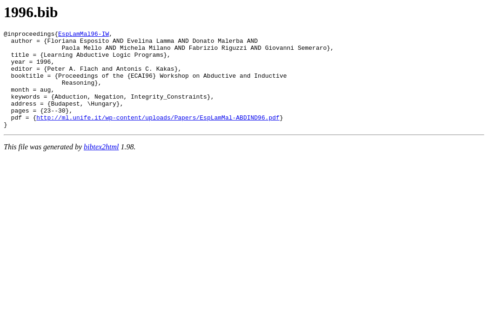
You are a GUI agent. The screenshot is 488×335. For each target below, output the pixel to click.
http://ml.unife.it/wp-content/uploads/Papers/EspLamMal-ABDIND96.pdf (158, 135)
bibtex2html (101, 166)
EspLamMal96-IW (83, 35)
